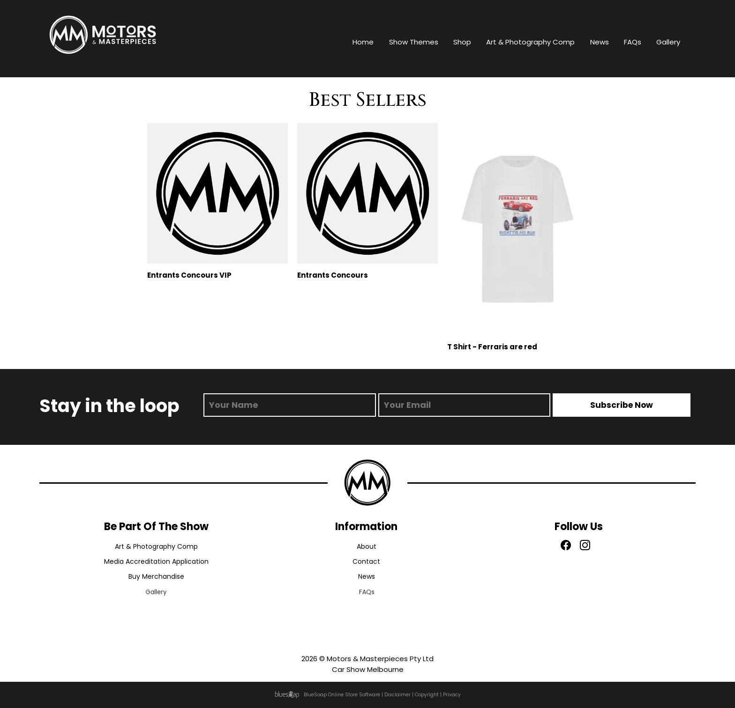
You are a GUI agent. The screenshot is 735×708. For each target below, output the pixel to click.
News (599, 42)
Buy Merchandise (156, 578)
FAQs (632, 42)
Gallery (668, 42)
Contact (366, 562)
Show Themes (413, 42)
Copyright (427, 694)
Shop (462, 42)
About (366, 546)
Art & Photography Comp (530, 42)
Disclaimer (397, 694)
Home (363, 42)
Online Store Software (354, 694)
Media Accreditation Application (156, 562)
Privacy (452, 694)
